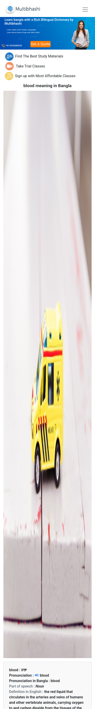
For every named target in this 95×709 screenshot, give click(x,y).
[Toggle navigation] (85, 9)
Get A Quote (40, 44)
